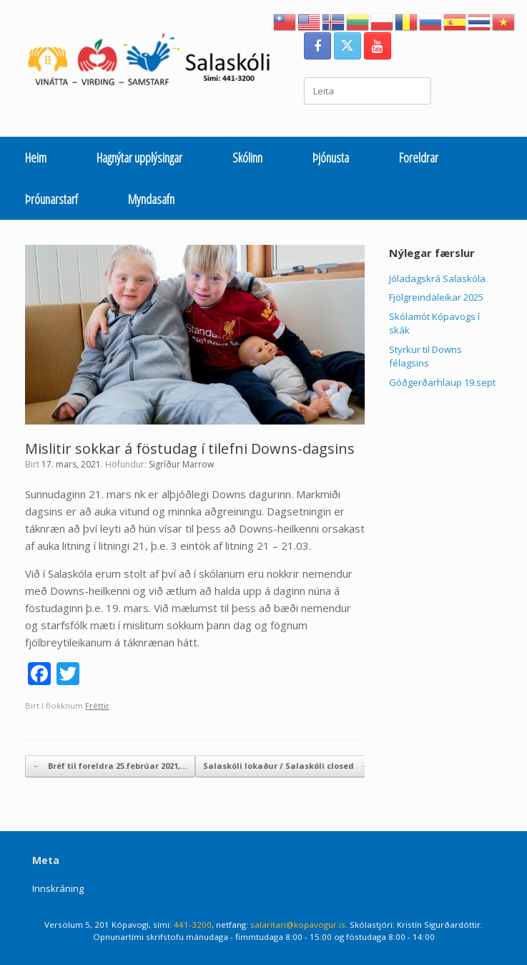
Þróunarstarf (51, 199)
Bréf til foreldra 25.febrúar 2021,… (110, 766)
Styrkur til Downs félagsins (425, 356)
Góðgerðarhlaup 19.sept (442, 382)
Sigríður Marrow (181, 464)
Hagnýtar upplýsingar (139, 157)
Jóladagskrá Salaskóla (437, 278)
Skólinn (247, 157)
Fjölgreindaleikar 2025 (436, 297)
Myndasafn (151, 199)
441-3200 (193, 924)
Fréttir (97, 705)
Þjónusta (330, 157)
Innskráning (58, 888)
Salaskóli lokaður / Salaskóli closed (286, 766)
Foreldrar (418, 157)
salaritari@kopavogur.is (297, 924)
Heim (35, 157)
